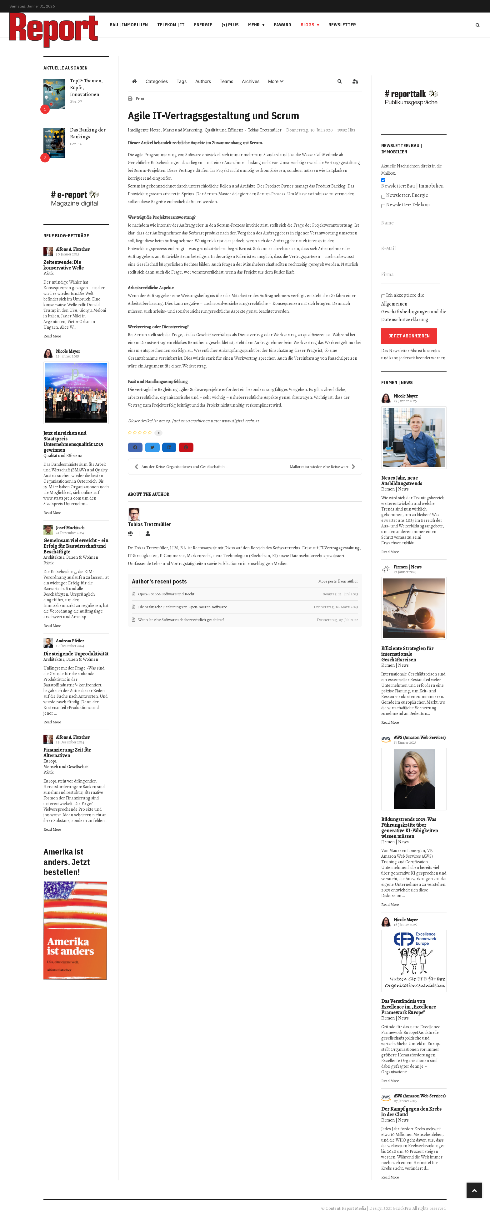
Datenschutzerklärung (404, 319)
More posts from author (338, 581)
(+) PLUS (230, 25)
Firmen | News (395, 489)
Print (140, 99)
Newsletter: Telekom (408, 204)
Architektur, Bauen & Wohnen (70, 557)
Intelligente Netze (144, 130)
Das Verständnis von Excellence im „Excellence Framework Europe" (408, 1007)
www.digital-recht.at (240, 421)
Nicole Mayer (68, 351)
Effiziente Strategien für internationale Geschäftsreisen (407, 654)
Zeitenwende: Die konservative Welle (63, 265)
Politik (48, 273)
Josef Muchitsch (70, 528)
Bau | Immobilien (129, 25)
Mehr (254, 25)
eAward (282, 25)
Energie (203, 25)
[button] (276, 81)
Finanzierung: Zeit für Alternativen (67, 753)
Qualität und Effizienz (62, 456)
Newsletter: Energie (407, 195)
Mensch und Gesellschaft (66, 767)
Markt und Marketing (182, 130)
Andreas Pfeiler (70, 641)
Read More (52, 336)
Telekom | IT (171, 25)
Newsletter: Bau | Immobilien (412, 185)
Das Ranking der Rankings (88, 133)
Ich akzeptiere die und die (414, 307)
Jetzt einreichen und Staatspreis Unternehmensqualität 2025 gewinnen (73, 442)
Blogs (307, 25)
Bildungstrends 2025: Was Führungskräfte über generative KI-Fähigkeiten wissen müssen (409, 828)
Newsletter (342, 25)
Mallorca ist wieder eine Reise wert (323, 467)
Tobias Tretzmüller (265, 130)
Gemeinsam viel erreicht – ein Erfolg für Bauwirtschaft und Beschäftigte (75, 546)
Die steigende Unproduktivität (75, 653)
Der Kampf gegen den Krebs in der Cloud (411, 1112)
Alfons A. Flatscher (73, 249)
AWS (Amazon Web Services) (420, 738)
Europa (50, 761)
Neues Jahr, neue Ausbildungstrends (401, 481)
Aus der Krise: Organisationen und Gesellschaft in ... (181, 467)
